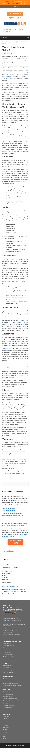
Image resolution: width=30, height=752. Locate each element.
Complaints (5, 628)
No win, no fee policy (8, 694)
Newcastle (5, 725)
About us (5, 616)
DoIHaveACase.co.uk (18, 610)
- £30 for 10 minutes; (9, 508)
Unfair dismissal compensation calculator (12, 685)
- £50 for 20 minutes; (9, 510)
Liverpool (5, 720)
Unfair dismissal (7, 643)
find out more (23, 505)
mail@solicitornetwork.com (10, 586)
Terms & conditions (7, 700)
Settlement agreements (8, 647)
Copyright (5, 703)
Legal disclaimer (16, 700)
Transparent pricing (7, 696)
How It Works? (9, 505)
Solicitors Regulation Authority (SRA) (11, 634)
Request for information (8, 705)
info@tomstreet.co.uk (16, 620)
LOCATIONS (6, 716)
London (5, 718)
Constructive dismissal (8, 645)
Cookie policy (13, 698)
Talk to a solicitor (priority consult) (11, 670)
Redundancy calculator (8, 681)
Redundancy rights (7, 652)
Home (3, 42)
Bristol (4, 734)
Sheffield (5, 729)
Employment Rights (11, 42)
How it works (6, 667)
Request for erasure (7, 707)
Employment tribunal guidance (10, 656)
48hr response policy (8, 672)
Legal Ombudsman (7, 632)
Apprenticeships (7, 348)
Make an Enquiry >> (15, 13)
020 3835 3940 (15, 18)
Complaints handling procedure (10, 630)
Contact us (5, 618)
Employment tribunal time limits (10, 683)
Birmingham (6, 732)
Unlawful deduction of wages (9, 650)
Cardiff (4, 723)
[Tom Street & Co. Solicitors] (7, 613)
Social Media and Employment (13, 471)
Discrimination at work (8, 654)
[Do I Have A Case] (14, 613)
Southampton (6, 738)
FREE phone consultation (14, 3)
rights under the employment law (12, 72)
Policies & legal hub (7, 691)
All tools (5, 678)
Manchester (6, 727)
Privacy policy (6, 698)
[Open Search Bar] (28, 38)
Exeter (4, 736)
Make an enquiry (7, 665)
